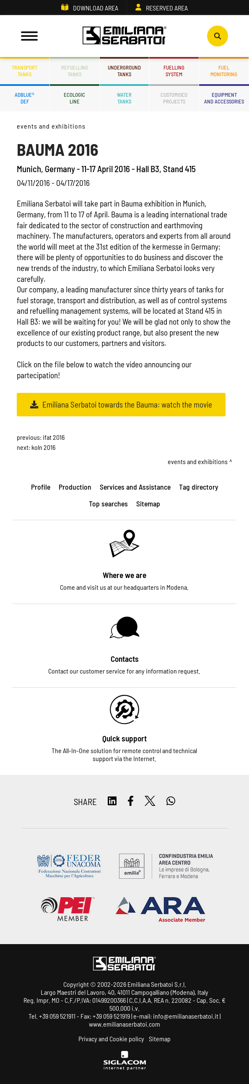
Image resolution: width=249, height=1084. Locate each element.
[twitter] (150, 801)
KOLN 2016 (43, 447)
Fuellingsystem (173, 70)
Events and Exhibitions (51, 126)
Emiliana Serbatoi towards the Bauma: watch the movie (127, 404)
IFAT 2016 (54, 437)
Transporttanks (24, 70)
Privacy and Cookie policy (111, 1039)
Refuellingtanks (74, 70)
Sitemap (160, 1039)
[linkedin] (112, 801)
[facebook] (130, 801)
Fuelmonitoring (223, 70)
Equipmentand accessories (224, 98)
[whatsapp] (170, 801)
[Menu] (29, 36)
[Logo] (124, 36)
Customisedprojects (174, 98)
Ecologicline (74, 98)
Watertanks (124, 98)
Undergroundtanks (124, 70)
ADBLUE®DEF (24, 98)
